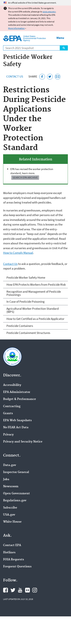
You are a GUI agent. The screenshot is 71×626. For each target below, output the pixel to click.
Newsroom (10, 486)
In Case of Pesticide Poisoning (25, 301)
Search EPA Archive (25, 177)
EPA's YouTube (20, 590)
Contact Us (14, 76)
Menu (60, 38)
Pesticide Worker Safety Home (25, 277)
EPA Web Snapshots (17, 420)
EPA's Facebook (5, 590)
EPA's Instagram (34, 590)
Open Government (16, 493)
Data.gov (9, 465)
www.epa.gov (49, 11)
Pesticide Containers (19, 326)
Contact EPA (12, 545)
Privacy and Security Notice (22, 441)
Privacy (8, 434)
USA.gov (9, 514)
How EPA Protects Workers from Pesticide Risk (36, 284)
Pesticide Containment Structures (28, 333)
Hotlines (9, 552)
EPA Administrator (16, 392)
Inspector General (16, 472)
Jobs (6, 479)
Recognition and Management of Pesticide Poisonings (33, 293)
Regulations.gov (14, 500)
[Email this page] (57, 77)
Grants (8, 413)
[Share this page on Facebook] (42, 77)
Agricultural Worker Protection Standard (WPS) (32, 310)
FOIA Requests (13, 559)
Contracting (11, 406)
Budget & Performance (19, 399)
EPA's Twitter (13, 590)
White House (12, 522)
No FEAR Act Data (15, 427)
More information (16, 28)
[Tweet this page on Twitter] (50, 77)
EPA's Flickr (27, 590)
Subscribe (10, 507)
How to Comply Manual (18, 253)
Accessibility (12, 385)
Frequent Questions (17, 566)
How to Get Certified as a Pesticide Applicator (35, 319)
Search (64, 48)
